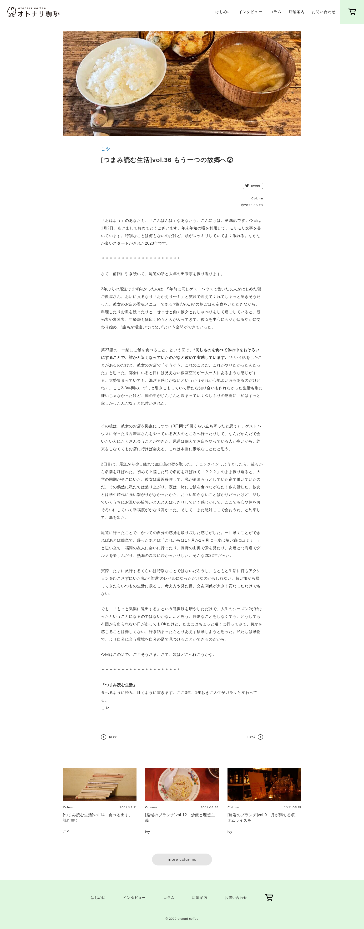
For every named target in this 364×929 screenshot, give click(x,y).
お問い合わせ (324, 12)
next (255, 737)
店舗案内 (297, 12)
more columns (182, 859)
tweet (252, 186)
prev (109, 737)
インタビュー (250, 12)
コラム (275, 12)
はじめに (223, 12)
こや (105, 149)
